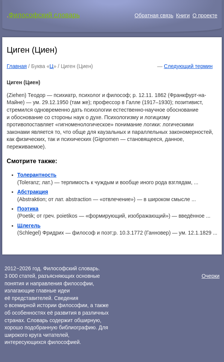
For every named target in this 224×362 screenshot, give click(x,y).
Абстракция (32, 192)
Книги (183, 15)
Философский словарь (44, 15)
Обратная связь (153, 15)
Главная (17, 66)
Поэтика (27, 209)
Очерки (210, 276)
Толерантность (36, 175)
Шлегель (29, 226)
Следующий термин (188, 66)
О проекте (204, 15)
